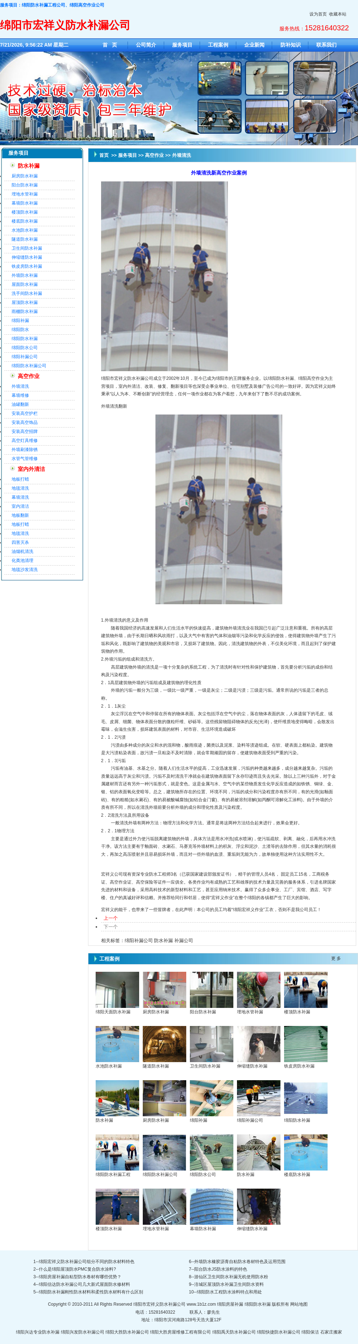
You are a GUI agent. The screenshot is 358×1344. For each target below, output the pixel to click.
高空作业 (28, 376)
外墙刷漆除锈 (25, 449)
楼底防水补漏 (25, 221)
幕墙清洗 (20, 497)
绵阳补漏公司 (25, 356)
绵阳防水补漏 (25, 338)
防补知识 (290, 45)
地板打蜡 (20, 479)
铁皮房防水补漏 (27, 266)
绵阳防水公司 (25, 347)
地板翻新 (20, 515)
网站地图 (299, 1304)
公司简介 (146, 45)
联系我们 (326, 45)
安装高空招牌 (25, 431)
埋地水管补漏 (25, 194)
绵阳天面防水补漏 (113, 1011)
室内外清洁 (31, 469)
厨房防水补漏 (25, 176)
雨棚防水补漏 (25, 311)
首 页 (110, 45)
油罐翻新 (20, 404)
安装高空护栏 (25, 413)
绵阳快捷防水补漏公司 (278, 1332)
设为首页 (318, 14)
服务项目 (182, 45)
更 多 (336, 958)
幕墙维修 (20, 395)
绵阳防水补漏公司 (29, 365)
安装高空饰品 (25, 422)
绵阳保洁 (310, 1332)
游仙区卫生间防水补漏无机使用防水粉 (231, 1276)
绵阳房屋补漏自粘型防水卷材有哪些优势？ (80, 1276)
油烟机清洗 (22, 551)
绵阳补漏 (20, 320)
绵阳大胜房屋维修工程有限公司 (180, 1332)
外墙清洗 (20, 386)
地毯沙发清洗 (25, 569)
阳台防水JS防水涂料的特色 (220, 1269)
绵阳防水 (20, 329)
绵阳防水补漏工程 (113, 1174)
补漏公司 (183, 940)
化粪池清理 (22, 560)
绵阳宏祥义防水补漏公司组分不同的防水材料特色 (86, 1261)
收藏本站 (337, 14)
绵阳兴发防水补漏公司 (82, 1332)
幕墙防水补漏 (25, 203)
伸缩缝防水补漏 (27, 257)
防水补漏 (28, 166)
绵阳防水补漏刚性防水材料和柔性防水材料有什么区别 (91, 1291)
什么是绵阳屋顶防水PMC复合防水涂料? (77, 1269)
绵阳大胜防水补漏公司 (127, 1332)
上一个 (111, 918)
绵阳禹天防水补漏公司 (234, 1332)
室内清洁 (20, 506)
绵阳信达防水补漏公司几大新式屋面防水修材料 (84, 1284)
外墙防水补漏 (25, 275)
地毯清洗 (20, 488)
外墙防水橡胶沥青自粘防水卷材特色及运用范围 (240, 1261)
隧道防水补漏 (25, 239)
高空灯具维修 (25, 440)
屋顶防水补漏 (25, 302)
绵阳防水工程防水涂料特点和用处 (229, 1291)
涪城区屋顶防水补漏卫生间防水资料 (229, 1284)
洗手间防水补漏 (27, 293)
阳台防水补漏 (25, 185)
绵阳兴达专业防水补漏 (37, 1332)
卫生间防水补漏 (27, 248)
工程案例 (218, 45)
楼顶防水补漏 (25, 212)
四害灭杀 (20, 542)
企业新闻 (254, 45)
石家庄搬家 (331, 1332)
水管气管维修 (25, 458)
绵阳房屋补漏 (230, 1304)
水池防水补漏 (25, 230)
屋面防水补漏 (25, 284)
